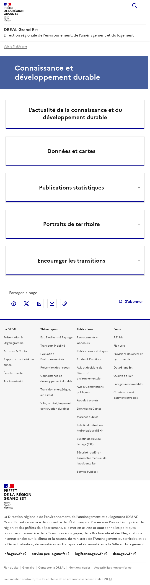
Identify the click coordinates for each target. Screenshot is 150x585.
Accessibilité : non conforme (113, 568)
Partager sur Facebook (13, 303)
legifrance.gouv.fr (89, 553)
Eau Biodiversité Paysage (56, 337)
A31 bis (118, 337)
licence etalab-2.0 (96, 579)
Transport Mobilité (52, 346)
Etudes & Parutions (89, 359)
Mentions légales (79, 568)
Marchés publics (87, 417)
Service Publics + (87, 472)
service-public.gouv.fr (48, 553)
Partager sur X (26, 303)
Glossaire (28, 568)
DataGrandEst (123, 368)
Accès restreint (13, 381)
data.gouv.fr (122, 553)
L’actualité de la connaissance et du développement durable (75, 113)
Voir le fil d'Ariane (15, 47)
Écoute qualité (13, 373)
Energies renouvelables (128, 384)
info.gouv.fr (13, 553)
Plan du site (11, 568)
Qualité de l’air (123, 376)
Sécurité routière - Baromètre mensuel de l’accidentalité (91, 458)
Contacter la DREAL (51, 568)
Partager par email (52, 303)
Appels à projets (87, 400)
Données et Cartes (89, 409)
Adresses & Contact (17, 351)
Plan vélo (119, 346)
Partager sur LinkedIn (39, 303)
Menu (143, 5)
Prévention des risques (55, 368)
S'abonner (131, 301)
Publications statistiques (92, 351)
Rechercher (134, 5)
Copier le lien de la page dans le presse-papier (64, 303)
